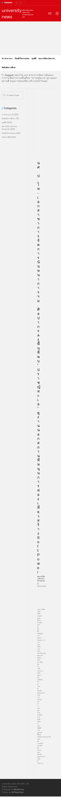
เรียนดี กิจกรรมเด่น (22, 58)
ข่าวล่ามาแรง (7, 58)
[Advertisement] (30, 38)
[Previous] (16, 2)
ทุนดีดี (34, 58)
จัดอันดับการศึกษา (9, 67)
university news (12, 13)
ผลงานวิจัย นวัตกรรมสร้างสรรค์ (41, 578)
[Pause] (23, 2)
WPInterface (18, 792)
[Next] (20, 2)
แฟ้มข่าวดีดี (6, 137)
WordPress (19, 789)
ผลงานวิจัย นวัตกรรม (47, 58)
